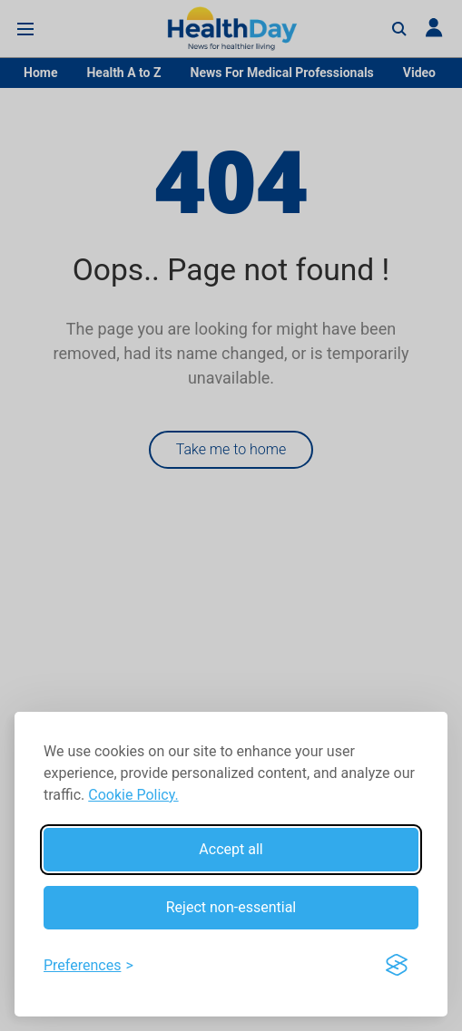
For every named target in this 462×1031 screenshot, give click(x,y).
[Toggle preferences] (88, 965)
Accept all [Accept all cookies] (230, 849)
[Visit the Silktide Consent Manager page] (396, 965)
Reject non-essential (231, 907)
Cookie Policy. (133, 794)
